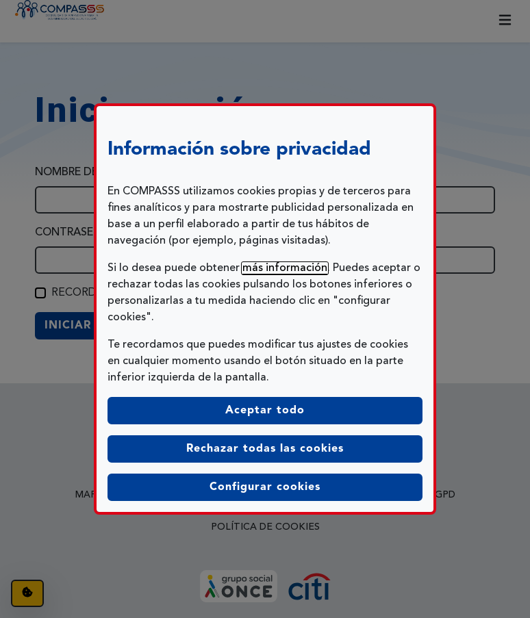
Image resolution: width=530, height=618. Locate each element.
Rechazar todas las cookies (265, 448)
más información (284, 268)
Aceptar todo (265, 410)
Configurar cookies (316, 485)
